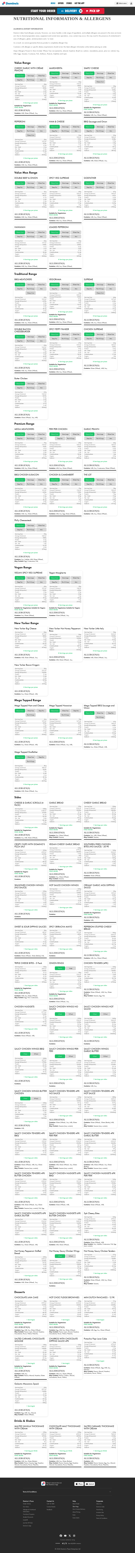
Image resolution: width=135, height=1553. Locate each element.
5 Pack (60, 1014)
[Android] (90, 1484)
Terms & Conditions (101, 1518)
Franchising (99, 1509)
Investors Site (100, 1512)
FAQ (74, 1515)
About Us (99, 1504)
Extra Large (31, 75)
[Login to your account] (131, 3)
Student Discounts (28, 1517)
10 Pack (71, 1014)
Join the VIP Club (27, 1523)
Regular (60, 968)
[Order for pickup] (92, 11)
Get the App (79, 3)
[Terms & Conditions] (110, 1491)
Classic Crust (19, 75)
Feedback (49, 1509)
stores (69, 3)
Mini (41, 80)
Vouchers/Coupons (28, 1514)
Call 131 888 (50, 1504)
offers (61, 3)
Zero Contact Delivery (79, 1509)
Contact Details (51, 1507)
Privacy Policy (100, 1515)
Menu (53, 3)
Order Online (27, 1504)
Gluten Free (41, 75)
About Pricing (76, 1512)
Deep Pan (19, 80)
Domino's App (27, 1526)
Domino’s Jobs (100, 1507)
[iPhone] (79, 1484)
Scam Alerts (76, 1518)
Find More (18, 107)
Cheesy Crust (100, 82)
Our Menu (26, 1507)
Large (70, 968)
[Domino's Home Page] (10, 3)
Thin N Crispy (30, 80)
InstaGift (25, 1520)
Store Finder (76, 1504)
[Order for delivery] (69, 11)
